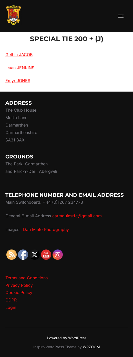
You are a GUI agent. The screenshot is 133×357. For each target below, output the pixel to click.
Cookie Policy (18, 292)
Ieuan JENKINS (19, 67)
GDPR (11, 299)
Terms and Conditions (26, 277)
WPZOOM (91, 347)
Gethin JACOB (19, 54)
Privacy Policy (19, 285)
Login (10, 307)
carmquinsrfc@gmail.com (77, 215)
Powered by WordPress (66, 338)
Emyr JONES (17, 80)
